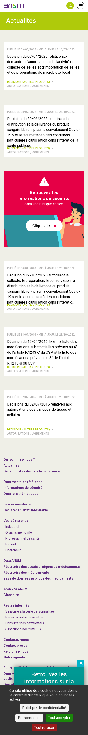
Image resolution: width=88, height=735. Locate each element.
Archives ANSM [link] (15, 589)
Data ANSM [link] (12, 561)
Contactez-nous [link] (16, 640)
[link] (14, 5)
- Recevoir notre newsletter (24, 617)
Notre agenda (14, 657)
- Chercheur (12, 550)
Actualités (11, 465)
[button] (70, 5)
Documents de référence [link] (23, 482)
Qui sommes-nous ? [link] (19, 459)
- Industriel (11, 526)
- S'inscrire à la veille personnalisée (29, 611)
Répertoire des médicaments (26, 572)
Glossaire (11, 595)
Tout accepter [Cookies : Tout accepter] (59, 717)
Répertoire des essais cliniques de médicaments (42, 567)
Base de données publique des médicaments (38, 578)
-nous (16, 651)
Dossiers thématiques (21, 493)
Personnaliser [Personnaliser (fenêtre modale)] (29, 717)
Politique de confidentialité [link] (44, 708)
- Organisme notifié (18, 532)
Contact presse (15, 645)
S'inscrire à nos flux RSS (23, 629)
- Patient (10, 544)
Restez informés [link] (16, 605)
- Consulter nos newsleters (24, 623)
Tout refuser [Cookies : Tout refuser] (44, 727)
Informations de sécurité (23, 488)
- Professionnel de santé (22, 538)
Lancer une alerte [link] (17, 504)
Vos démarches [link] (16, 521)
